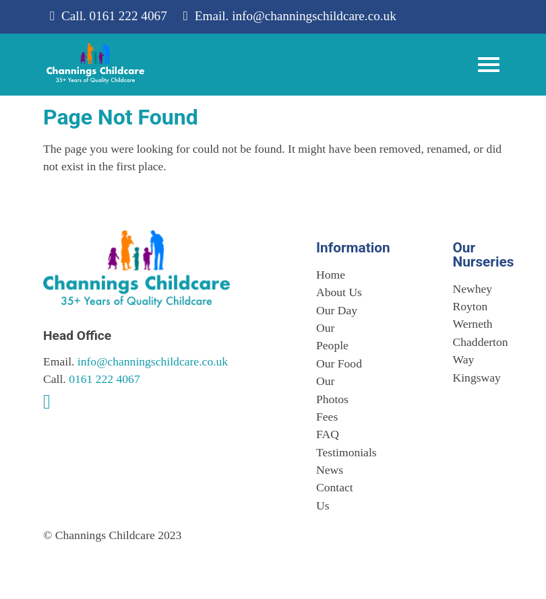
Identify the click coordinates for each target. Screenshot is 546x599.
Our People (332, 336)
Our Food (339, 363)
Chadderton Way (478, 350)
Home (330, 274)
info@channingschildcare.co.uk (314, 16)
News (329, 470)
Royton (470, 306)
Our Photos (332, 389)
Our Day (336, 310)
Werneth (473, 323)
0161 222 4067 (128, 16)
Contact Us (334, 496)
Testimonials (341, 452)
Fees (327, 416)
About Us (339, 292)
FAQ (327, 434)
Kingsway (477, 377)
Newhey (473, 288)
